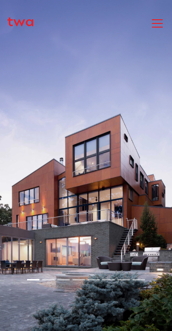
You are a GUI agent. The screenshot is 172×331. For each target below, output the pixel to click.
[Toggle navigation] (157, 22)
